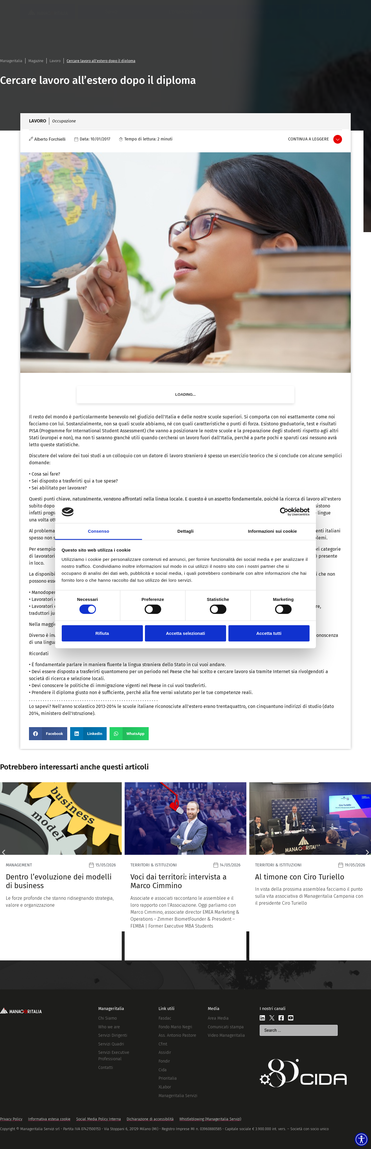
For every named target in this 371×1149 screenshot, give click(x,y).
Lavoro (55, 61)
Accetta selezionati (185, 632)
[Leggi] (61, 871)
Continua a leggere (308, 139)
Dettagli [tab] (185, 531)
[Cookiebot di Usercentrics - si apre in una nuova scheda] (284, 511)
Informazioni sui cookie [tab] (272, 531)
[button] (48, 733)
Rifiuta (102, 632)
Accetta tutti (268, 632)
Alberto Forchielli (50, 139)
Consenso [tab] (98, 531)
